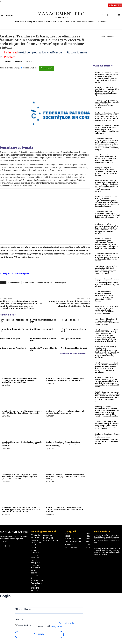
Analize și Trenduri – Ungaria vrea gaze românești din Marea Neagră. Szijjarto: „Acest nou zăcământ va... (19, 476)
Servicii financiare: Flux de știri (43, 320)
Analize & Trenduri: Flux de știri (43, 349)
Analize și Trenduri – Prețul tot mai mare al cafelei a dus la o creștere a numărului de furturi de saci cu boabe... (107, 129)
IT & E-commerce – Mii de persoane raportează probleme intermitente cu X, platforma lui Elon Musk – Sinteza (107, 257)
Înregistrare (56, 626)
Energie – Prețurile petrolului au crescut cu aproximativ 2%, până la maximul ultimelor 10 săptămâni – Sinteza (69, 303)
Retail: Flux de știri (70, 319)
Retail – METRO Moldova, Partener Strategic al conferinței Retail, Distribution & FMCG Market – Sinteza (106, 310)
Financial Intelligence (13, 61)
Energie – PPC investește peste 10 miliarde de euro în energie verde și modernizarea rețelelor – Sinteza (107, 104)
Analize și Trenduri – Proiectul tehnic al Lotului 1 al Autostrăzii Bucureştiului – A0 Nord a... (64, 509)
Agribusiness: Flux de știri (74, 348)
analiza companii (14, 283)
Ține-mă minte (24, 625)
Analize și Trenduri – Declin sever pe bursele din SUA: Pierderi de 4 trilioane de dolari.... (21, 412)
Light (18, 68)
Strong (35, 68)
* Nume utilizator (23, 609)
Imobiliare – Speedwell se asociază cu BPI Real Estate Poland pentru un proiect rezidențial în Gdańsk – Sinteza (106, 270)
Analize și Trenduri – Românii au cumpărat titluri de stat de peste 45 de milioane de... (65, 379)
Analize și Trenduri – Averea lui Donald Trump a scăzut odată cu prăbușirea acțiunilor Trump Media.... (19, 380)
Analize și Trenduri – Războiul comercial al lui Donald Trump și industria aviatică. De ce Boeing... (65, 476)
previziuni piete (60, 283)
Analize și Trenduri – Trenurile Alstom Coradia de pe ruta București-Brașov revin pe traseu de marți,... (66, 444)
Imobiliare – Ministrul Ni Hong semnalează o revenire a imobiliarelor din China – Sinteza (107, 322)
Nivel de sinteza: (6, 68)
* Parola (19, 619)
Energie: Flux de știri (71, 338)
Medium (26, 68)
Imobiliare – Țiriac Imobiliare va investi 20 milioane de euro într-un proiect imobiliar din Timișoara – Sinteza (105, 158)
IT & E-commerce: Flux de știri (73, 330)
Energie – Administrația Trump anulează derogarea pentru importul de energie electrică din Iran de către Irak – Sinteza (107, 425)
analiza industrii (28, 283)
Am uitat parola (66, 623)
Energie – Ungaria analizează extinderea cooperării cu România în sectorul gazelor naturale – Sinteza (107, 171)
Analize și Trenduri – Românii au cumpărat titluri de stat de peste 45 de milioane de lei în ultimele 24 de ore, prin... (107, 91)
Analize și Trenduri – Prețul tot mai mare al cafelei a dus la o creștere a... (65, 412)
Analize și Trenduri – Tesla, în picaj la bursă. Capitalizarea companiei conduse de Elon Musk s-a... (22, 444)
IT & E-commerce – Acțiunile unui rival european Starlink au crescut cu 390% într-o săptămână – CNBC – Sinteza (105, 296)
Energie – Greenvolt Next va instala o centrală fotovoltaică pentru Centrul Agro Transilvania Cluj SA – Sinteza (107, 282)
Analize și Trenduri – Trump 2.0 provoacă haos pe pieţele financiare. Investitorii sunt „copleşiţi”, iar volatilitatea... (21, 509)
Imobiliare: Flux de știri (41, 329)
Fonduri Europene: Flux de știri (43, 339)
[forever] (16, 625)
